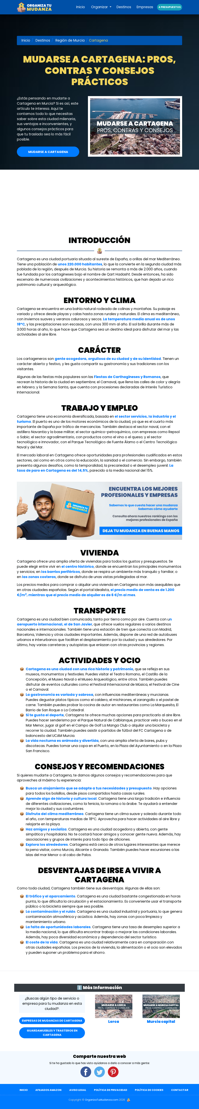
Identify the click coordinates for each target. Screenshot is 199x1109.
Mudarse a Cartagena (48, 152)
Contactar (179, 1090)
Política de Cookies (149, 1090)
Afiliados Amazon (48, 1090)
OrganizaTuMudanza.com (101, 1100)
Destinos (124, 11)
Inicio (80, 11)
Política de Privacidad (110, 1090)
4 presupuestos (169, 11)
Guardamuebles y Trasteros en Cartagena (52, 1033)
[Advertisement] (99, 196)
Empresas (145, 11)
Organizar (100, 11)
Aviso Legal (77, 1090)
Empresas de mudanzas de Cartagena (52, 1021)
